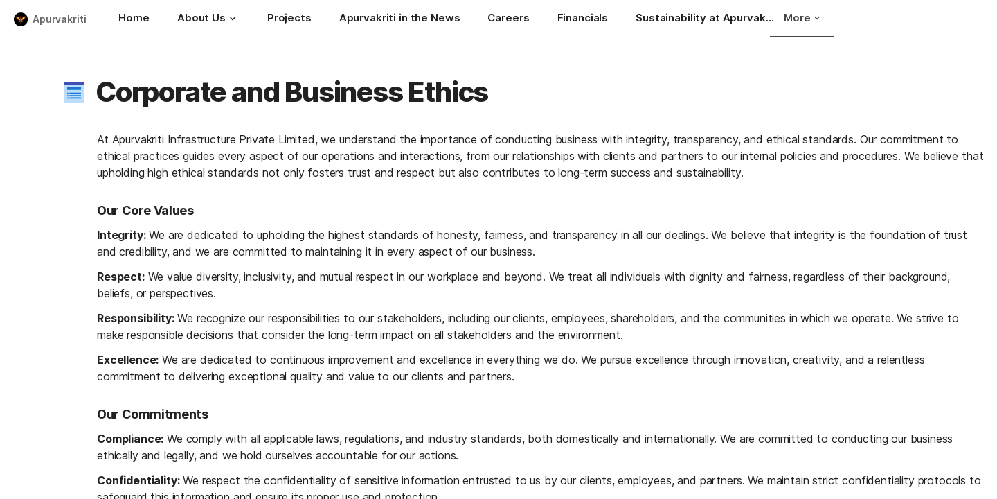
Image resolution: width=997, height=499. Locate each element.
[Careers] (508, 19)
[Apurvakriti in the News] (399, 19)
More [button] (802, 17)
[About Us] (208, 19)
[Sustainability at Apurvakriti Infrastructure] (705, 19)
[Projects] (289, 19)
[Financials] (583, 19)
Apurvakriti (59, 19)
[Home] (134, 19)
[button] (233, 19)
